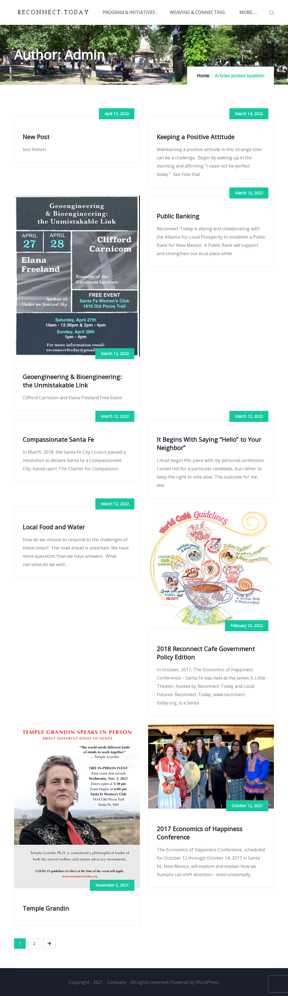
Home (203, 76)
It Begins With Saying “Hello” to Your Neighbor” (209, 443)
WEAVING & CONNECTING (199, 12)
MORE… (249, 12)
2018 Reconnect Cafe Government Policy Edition (206, 652)
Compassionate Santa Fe (58, 439)
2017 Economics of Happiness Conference (199, 833)
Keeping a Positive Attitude (195, 137)
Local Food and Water (54, 527)
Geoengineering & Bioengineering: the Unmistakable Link (72, 380)
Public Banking (178, 216)
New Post (36, 137)
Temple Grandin (46, 908)
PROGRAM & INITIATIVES (131, 12)
